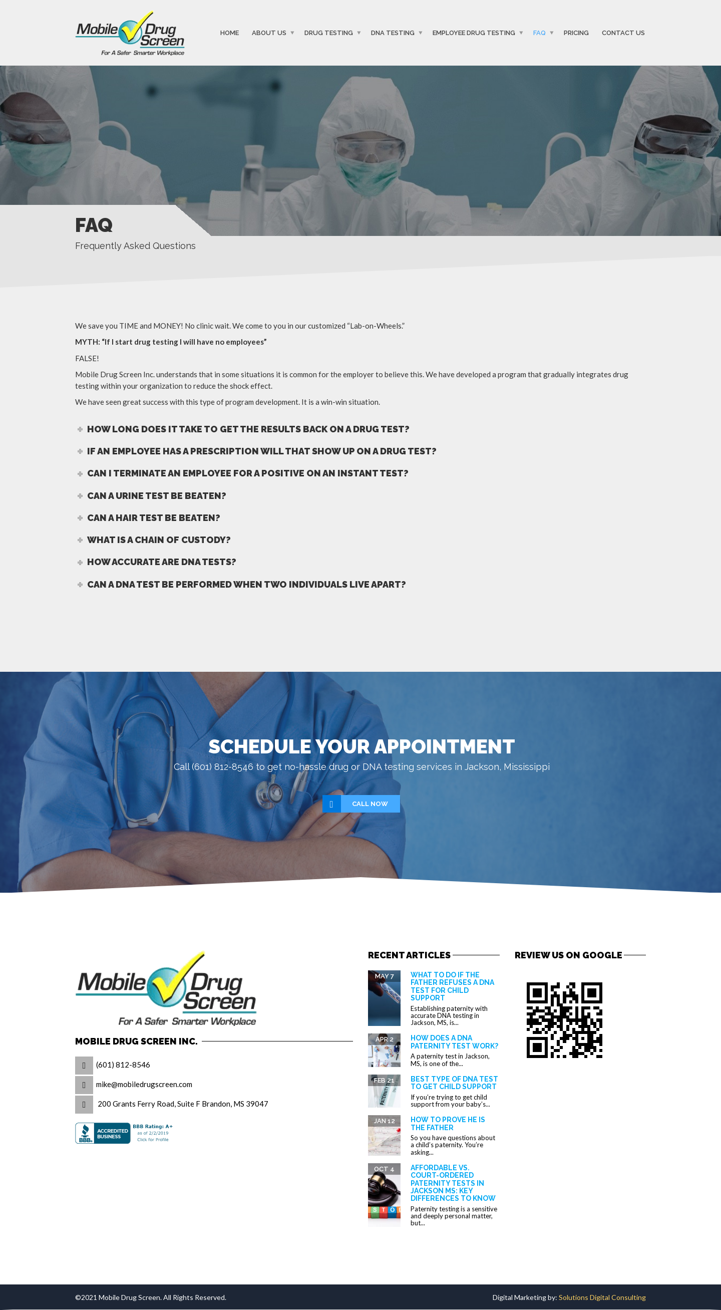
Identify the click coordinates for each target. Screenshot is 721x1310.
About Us (269, 33)
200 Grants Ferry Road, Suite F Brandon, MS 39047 (183, 1103)
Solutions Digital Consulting (602, 1297)
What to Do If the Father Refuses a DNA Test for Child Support (452, 986)
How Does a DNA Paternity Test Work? (454, 1042)
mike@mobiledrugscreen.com (144, 1084)
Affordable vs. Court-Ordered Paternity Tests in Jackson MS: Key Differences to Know (453, 1183)
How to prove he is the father (448, 1123)
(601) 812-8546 (123, 1064)
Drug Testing (328, 33)
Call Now (355, 804)
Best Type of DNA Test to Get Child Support (454, 1083)
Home (229, 33)
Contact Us (623, 33)
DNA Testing (393, 33)
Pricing (576, 33)
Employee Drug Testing (474, 33)
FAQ (539, 33)
